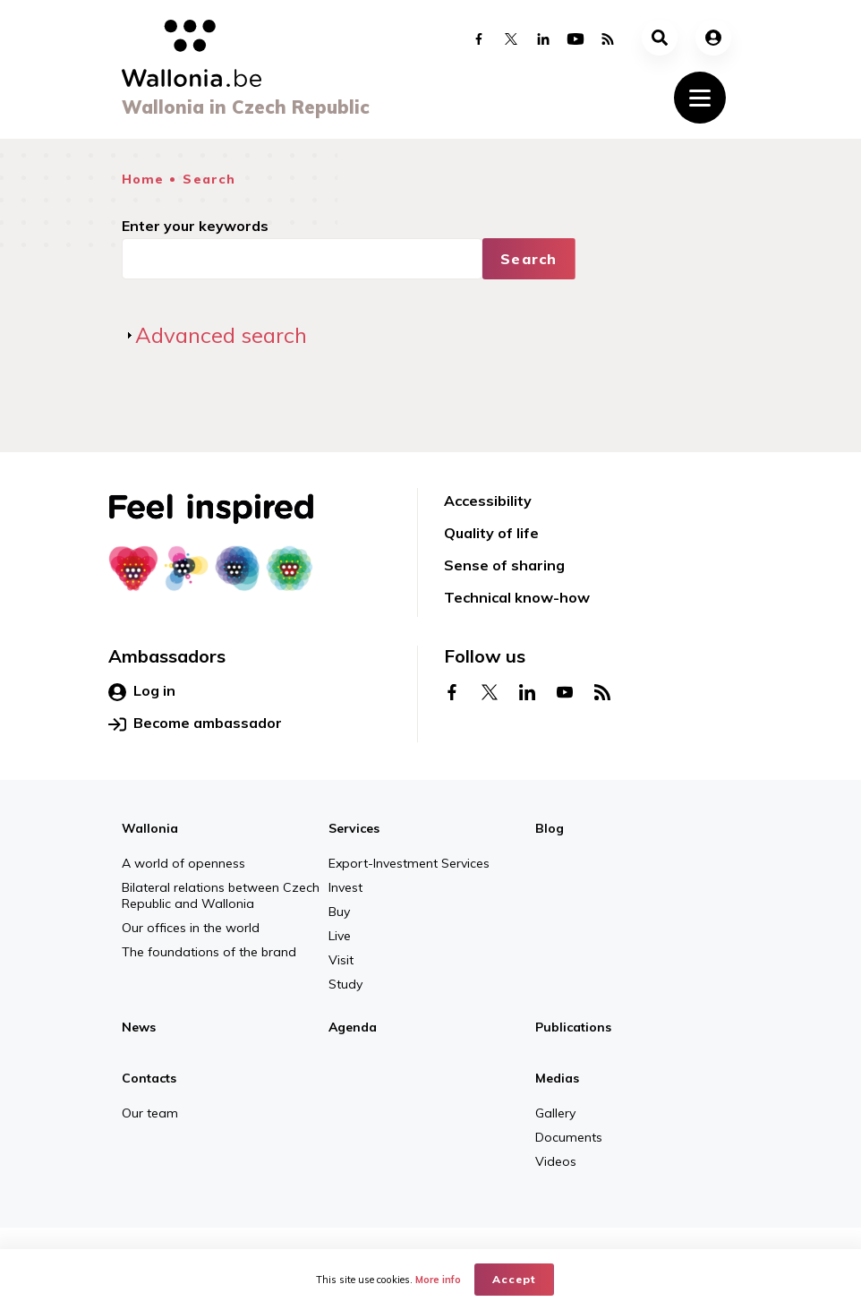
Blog (549, 828)
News (139, 1027)
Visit (341, 960)
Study (345, 984)
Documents (568, 1137)
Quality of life (491, 533)
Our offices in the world (191, 928)
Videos (555, 1161)
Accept (514, 1279)
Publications (573, 1027)
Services (353, 828)
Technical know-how (517, 597)
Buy (339, 911)
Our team (150, 1113)
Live (339, 936)
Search (209, 179)
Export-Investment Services (409, 863)
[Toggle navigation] (700, 98)
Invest (345, 887)
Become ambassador (195, 723)
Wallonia (150, 828)
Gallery (555, 1113)
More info (438, 1279)
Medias (557, 1078)
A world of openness (183, 863)
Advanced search (221, 334)
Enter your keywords (195, 226)
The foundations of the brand (209, 952)
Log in (141, 691)
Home (143, 179)
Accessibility (488, 500)
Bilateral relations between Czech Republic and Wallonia (221, 895)
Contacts (149, 1078)
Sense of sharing (504, 565)
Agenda (352, 1027)
